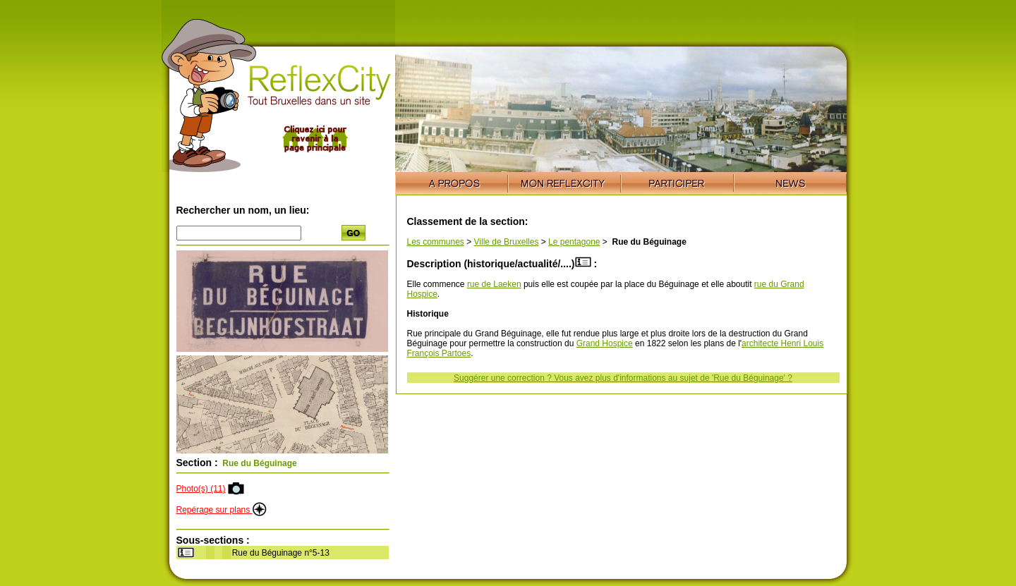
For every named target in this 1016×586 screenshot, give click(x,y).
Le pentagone (574, 242)
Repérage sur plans (221, 510)
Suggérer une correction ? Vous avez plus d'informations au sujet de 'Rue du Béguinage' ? (623, 378)
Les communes (435, 242)
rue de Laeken (494, 284)
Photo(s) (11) (201, 489)
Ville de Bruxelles (506, 242)
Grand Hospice (604, 343)
